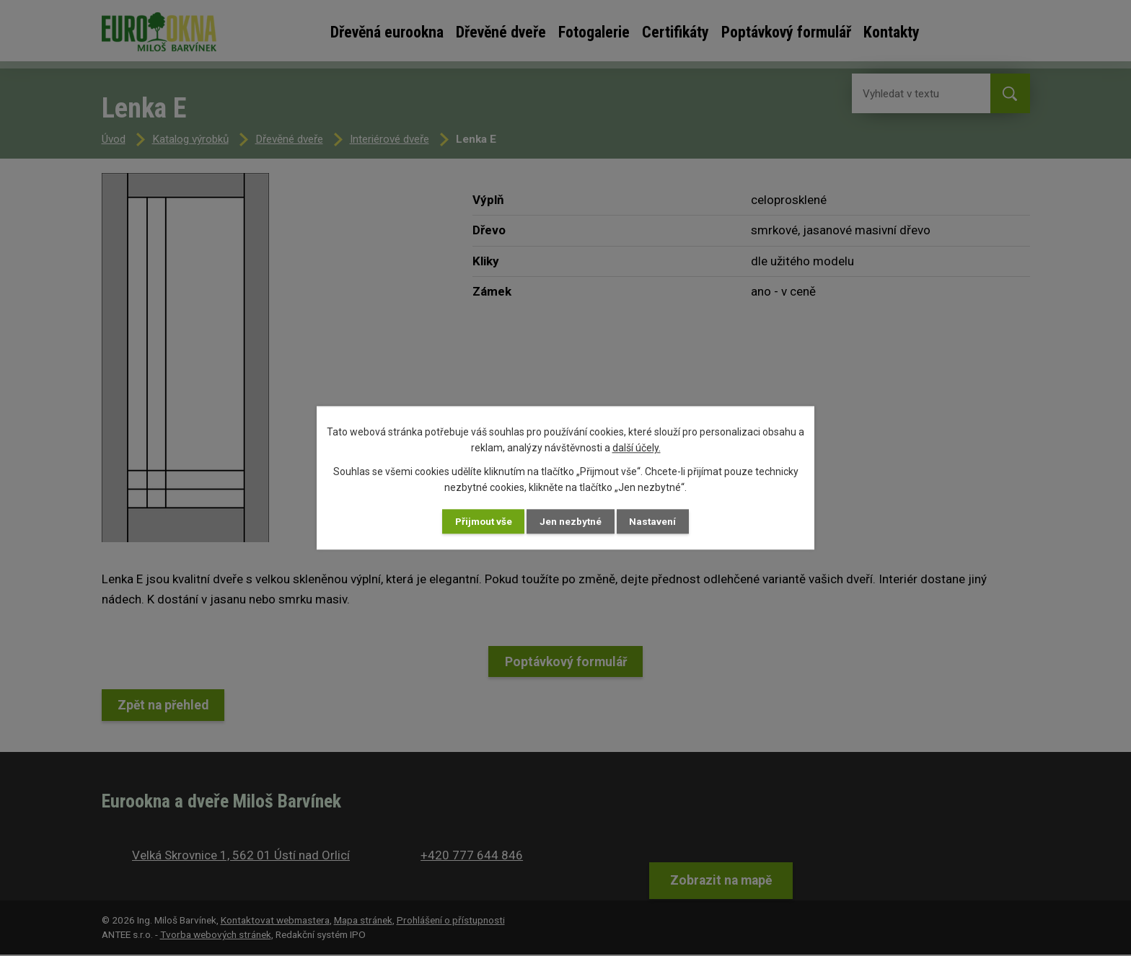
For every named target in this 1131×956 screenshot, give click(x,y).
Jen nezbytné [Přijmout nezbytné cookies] (572, 521)
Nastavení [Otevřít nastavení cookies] (665, 521)
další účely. (636, 447)
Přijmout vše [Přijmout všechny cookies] (472, 521)
